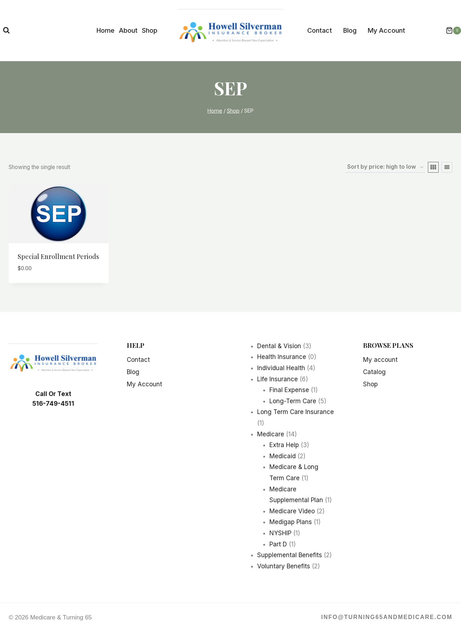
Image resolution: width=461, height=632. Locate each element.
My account (380, 359)
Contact (319, 30)
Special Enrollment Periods (58, 256)
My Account (386, 30)
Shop (149, 30)
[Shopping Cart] (450, 31)
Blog (350, 30)
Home (106, 30)
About (128, 30)
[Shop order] (385, 167)
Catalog (374, 372)
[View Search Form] (6, 30)
